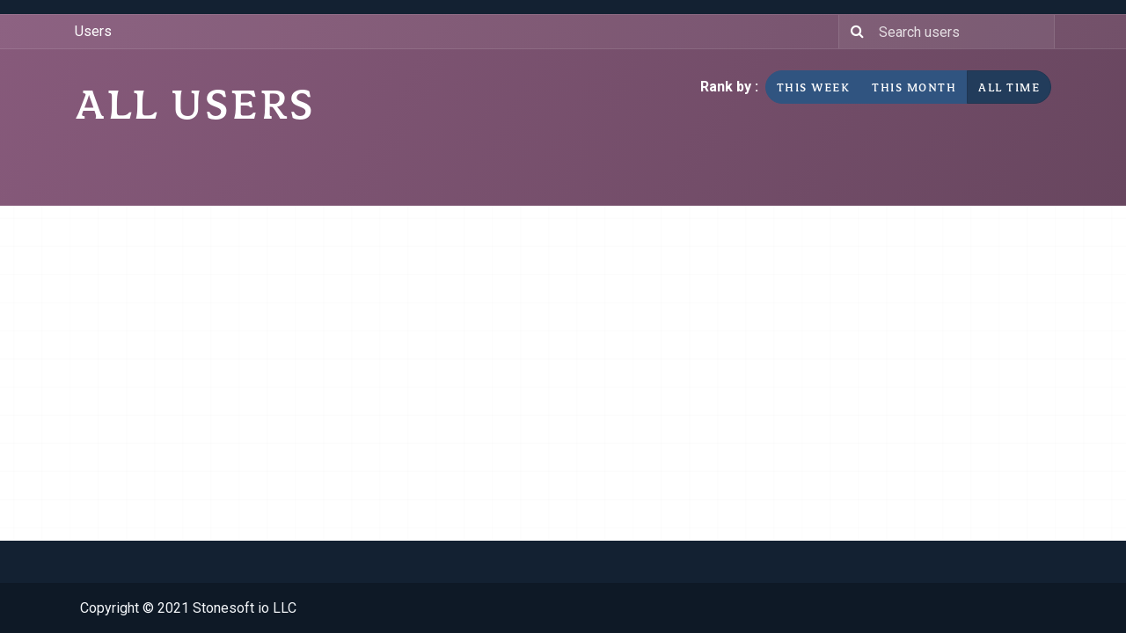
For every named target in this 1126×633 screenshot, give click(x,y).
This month (914, 87)
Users (93, 31)
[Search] (854, 31)
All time (1009, 87)
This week (814, 87)
